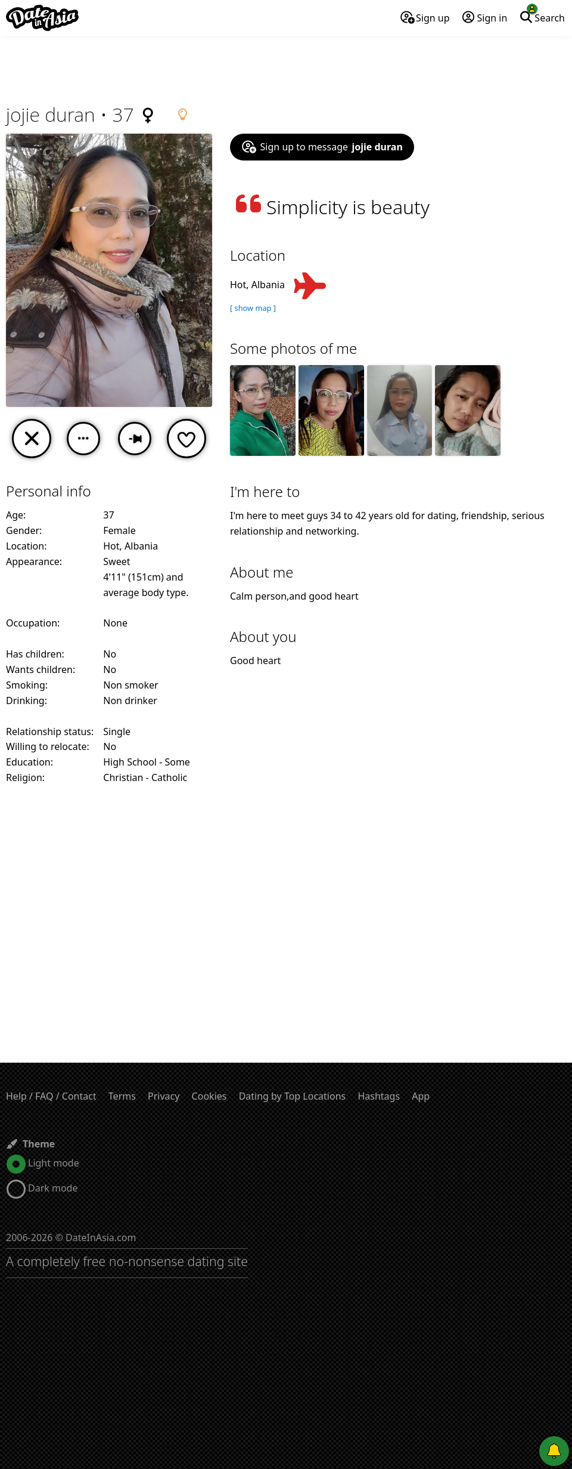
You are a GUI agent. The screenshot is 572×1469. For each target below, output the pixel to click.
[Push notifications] (554, 1451)
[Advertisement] (286, 68)
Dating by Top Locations (292, 1096)
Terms (122, 1096)
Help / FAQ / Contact (51, 1096)
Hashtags (379, 1096)
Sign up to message (322, 146)
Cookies (209, 1096)
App (421, 1096)
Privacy (163, 1096)
